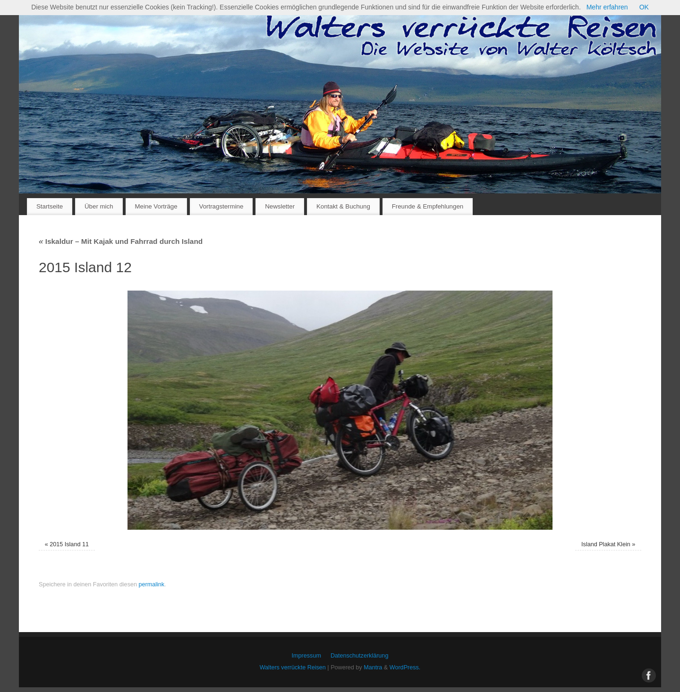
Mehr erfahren (607, 7)
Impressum (306, 655)
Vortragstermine (221, 206)
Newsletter (280, 206)
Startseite (49, 206)
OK (644, 7)
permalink (151, 584)
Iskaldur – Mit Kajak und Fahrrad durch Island (121, 241)
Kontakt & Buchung (343, 206)
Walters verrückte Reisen (293, 667)
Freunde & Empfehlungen (428, 206)
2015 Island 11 (69, 544)
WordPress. (405, 667)
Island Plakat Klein (605, 544)
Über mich (99, 206)
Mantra (373, 667)
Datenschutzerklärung (360, 655)
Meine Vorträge (156, 206)
